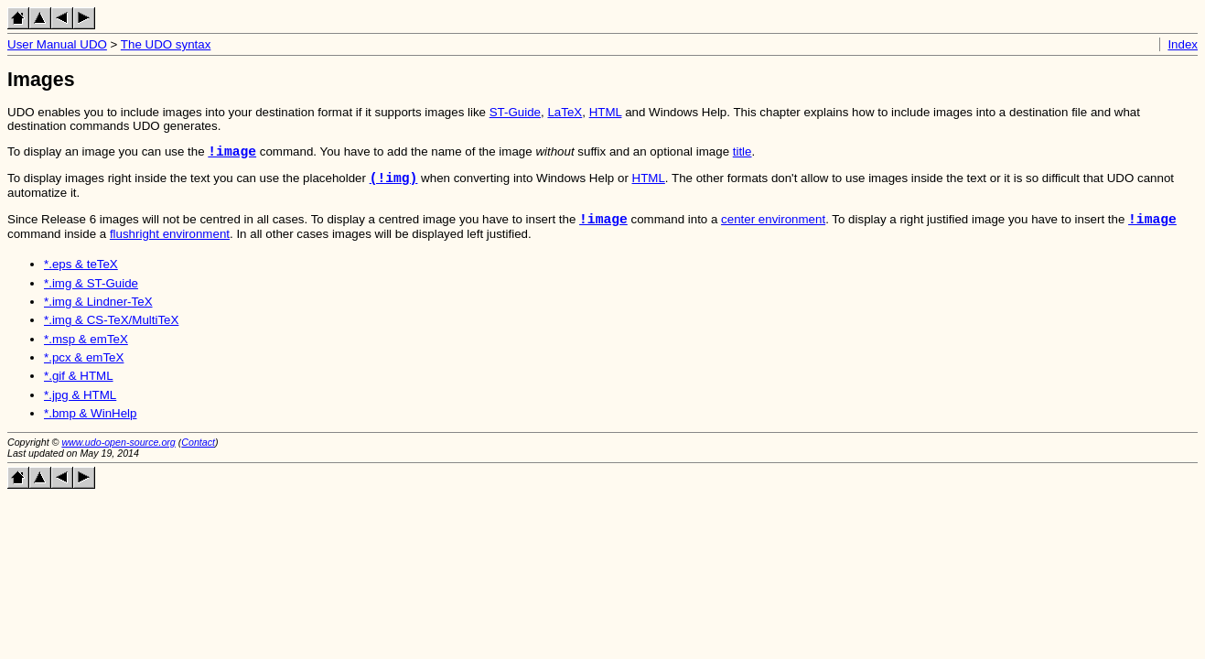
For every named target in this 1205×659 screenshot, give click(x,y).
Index (1182, 44)
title (742, 155)
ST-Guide (515, 112)
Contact (198, 453)
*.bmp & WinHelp (90, 424)
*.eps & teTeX (81, 275)
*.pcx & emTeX (84, 368)
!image (232, 154)
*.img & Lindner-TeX (98, 312)
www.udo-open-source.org (118, 453)
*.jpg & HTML (80, 406)
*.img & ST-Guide (91, 294)
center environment (773, 230)
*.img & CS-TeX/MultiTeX (111, 331)
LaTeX (564, 112)
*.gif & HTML (78, 387)
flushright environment (170, 245)
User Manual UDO (57, 44)
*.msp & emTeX (86, 350)
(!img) (394, 184)
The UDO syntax (166, 44)
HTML (605, 112)
